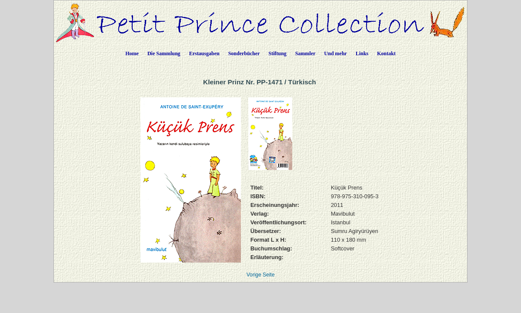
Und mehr (335, 53)
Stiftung (277, 53)
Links (362, 53)
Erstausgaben (204, 53)
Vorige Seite (261, 275)
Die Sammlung (163, 53)
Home (132, 53)
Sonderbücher (244, 53)
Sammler (305, 53)
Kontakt (386, 53)
